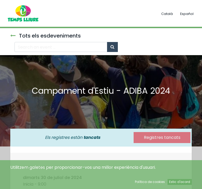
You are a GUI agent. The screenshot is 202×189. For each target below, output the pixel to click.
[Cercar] (112, 47)
